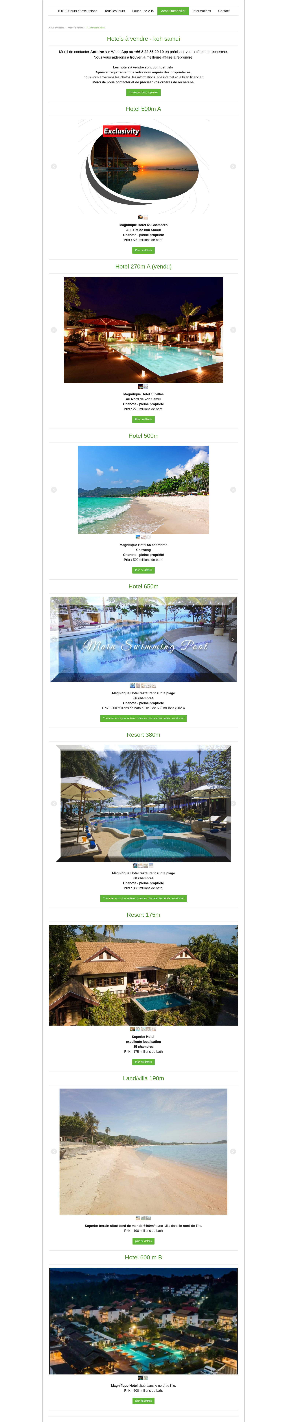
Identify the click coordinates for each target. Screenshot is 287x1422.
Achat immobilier (173, 11)
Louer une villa (143, 11)
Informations (202, 11)
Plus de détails (143, 250)
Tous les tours (115, 11)
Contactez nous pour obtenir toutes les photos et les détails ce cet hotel (143, 718)
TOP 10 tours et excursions (77, 11)
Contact (224, 11)
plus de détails (143, 1241)
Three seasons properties (143, 92)
